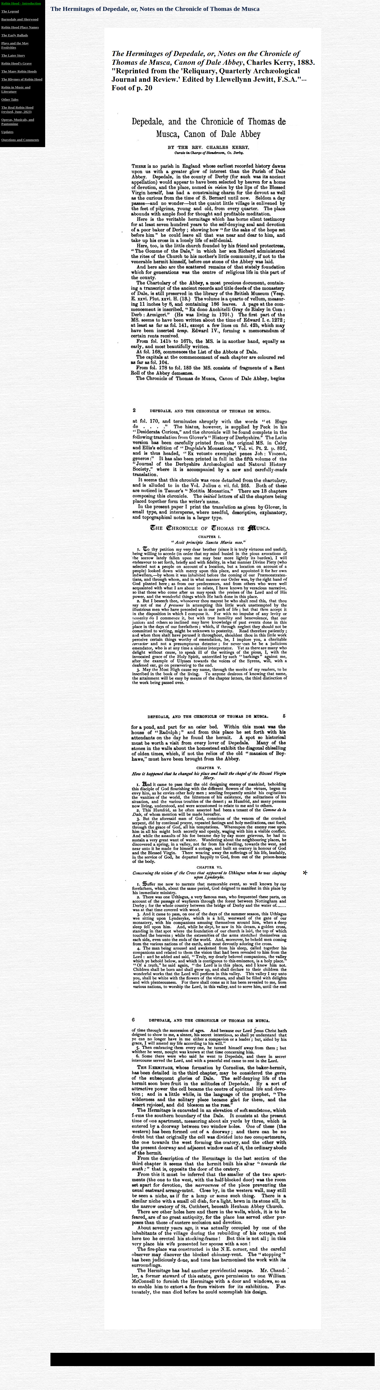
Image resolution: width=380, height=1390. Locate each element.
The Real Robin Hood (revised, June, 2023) (17, 109)
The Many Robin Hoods (19, 71)
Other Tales (9, 99)
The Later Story (13, 55)
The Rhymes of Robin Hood (21, 79)
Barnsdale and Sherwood (19, 19)
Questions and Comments (20, 140)
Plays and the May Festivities (15, 45)
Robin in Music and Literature (15, 89)
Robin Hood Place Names (20, 27)
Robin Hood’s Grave (16, 63)
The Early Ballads (14, 35)
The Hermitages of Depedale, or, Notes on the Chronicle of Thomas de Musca (155, 8)
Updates (7, 132)
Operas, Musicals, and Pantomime (17, 122)
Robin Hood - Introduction (21, 3)
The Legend (10, 11)
